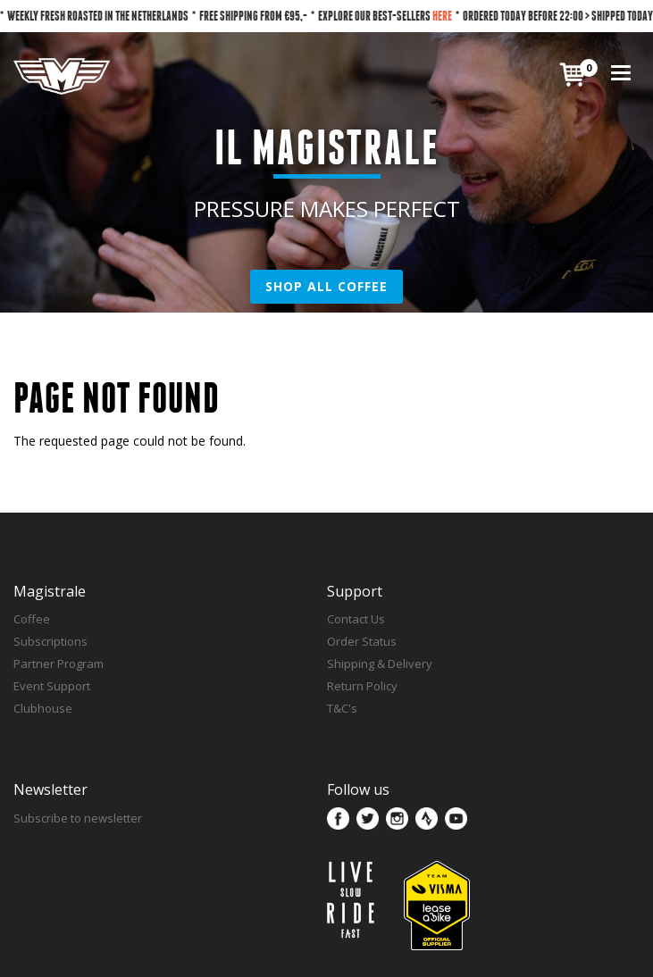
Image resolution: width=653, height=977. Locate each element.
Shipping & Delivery (379, 664)
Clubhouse (42, 708)
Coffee (31, 619)
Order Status (362, 641)
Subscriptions (50, 641)
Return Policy (362, 686)
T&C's (342, 708)
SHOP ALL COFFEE (326, 286)
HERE (442, 15)
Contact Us (356, 619)
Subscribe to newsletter (77, 818)
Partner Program (58, 664)
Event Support (51, 686)
